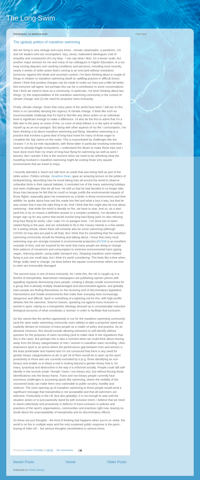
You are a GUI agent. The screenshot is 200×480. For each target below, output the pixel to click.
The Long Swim (30, 18)
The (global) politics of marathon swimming (46, 42)
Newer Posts (23, 462)
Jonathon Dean (61, 176)
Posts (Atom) (37, 469)
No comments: (65, 450)
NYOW (101, 241)
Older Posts (116, 462)
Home (70, 462)
